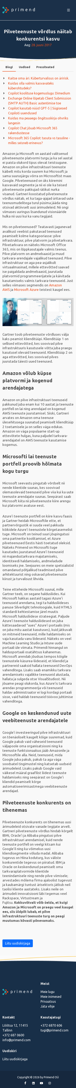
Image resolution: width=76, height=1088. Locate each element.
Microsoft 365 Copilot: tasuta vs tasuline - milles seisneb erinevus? (39, 140)
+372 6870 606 (51, 1025)
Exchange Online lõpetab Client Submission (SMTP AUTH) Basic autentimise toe (39, 100)
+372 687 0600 (13, 1035)
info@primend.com (16, 1040)
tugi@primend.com (55, 1030)
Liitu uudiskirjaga (17, 943)
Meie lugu (48, 992)
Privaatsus (48, 1001)
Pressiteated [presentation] (45, 67)
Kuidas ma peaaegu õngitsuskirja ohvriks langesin (38, 120)
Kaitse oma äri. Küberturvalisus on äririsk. (38, 78)
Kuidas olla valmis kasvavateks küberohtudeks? (31, 85)
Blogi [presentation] (9, 67)
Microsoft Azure (26, 289)
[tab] (9, 67)
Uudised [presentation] (24, 67)
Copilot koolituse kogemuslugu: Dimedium (39, 93)
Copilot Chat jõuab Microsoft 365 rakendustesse (32, 130)
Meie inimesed (51, 996)
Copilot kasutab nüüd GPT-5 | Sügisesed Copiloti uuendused (37, 110)
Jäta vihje (48, 1006)
